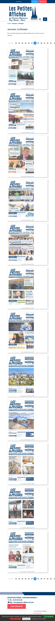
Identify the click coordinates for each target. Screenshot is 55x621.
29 (38, 43)
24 (22, 43)
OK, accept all (48, 616)
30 (41, 43)
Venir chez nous (37, 613)
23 (19, 43)
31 (44, 43)
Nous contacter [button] (17, 606)
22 (16, 43)
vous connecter (35, 33)
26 (28, 43)
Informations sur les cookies (38, 618)
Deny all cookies (15, 618)
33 (51, 43)
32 (47, 43)
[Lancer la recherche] (40, 19)
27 (32, 43)
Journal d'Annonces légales (40, 611)
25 (25, 43)
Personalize (26, 618)
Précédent (10, 43)
